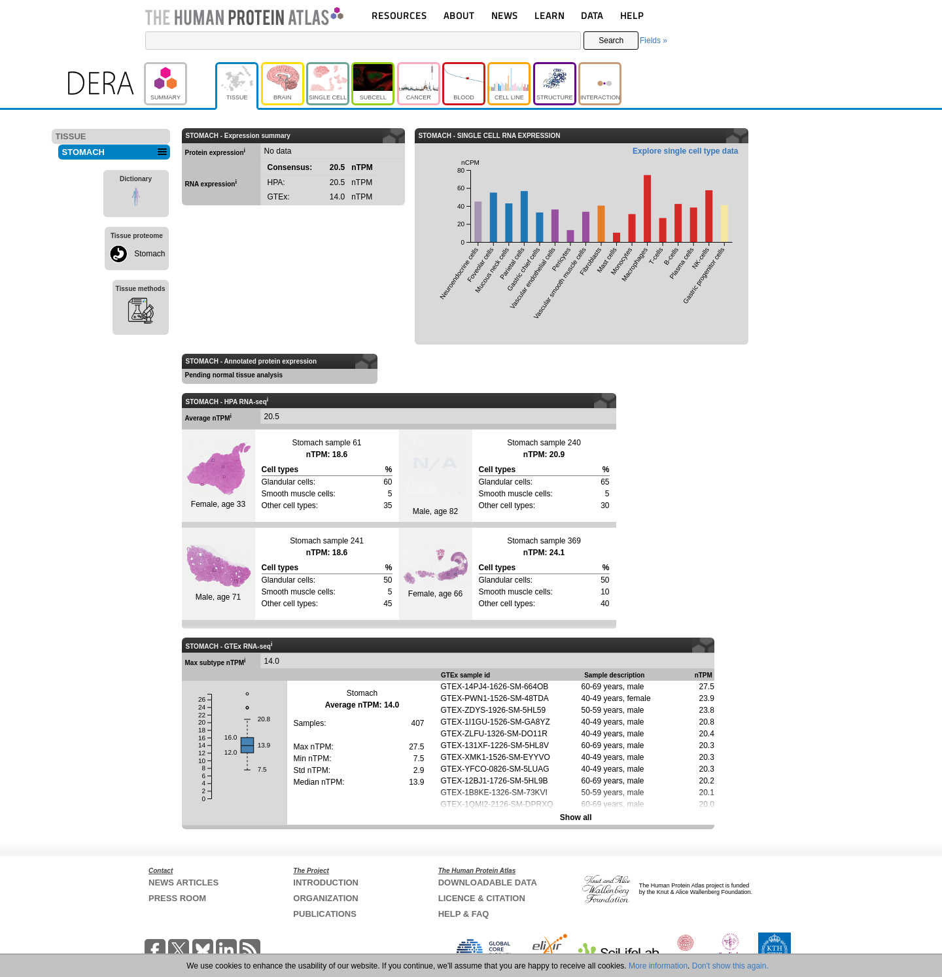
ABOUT (459, 15)
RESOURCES (399, 15)
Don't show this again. (730, 965)
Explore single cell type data (685, 151)
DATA (592, 15)
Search (611, 40)
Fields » (653, 40)
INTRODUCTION (325, 882)
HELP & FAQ (463, 914)
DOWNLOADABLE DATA (487, 882)
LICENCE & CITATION (481, 898)
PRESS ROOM (177, 898)
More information (658, 965)
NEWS (504, 15)
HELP (632, 15)
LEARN (549, 15)
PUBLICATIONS (325, 914)
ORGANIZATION (325, 898)
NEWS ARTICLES (183, 882)
